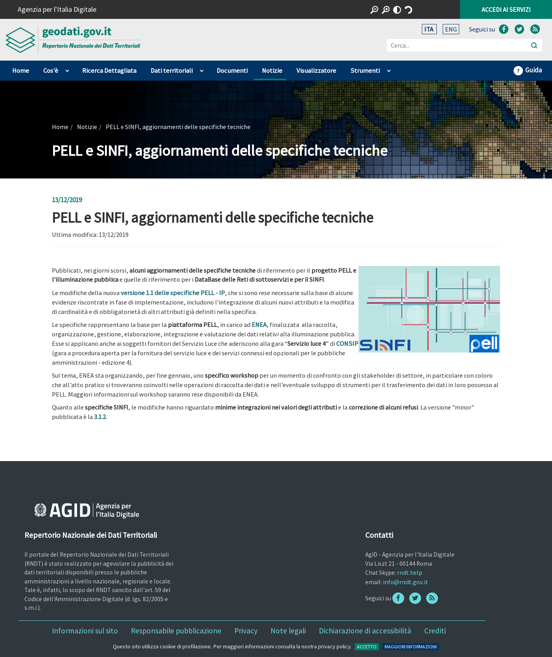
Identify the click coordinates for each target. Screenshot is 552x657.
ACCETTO (367, 647)
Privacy (246, 630)
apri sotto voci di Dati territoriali (201, 69)
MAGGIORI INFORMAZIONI (411, 647)
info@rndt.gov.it (405, 582)
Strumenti (365, 70)
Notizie (272, 70)
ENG (451, 29)
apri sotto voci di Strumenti (389, 69)
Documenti (232, 70)
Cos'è (50, 70)
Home (20, 70)
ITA (429, 29)
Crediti (435, 630)
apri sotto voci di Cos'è (67, 69)
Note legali (288, 630)
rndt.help (409, 572)
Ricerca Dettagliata (109, 70)
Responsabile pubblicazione (176, 630)
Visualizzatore (316, 70)
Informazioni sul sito (85, 630)
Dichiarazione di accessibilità (365, 630)
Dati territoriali (172, 70)
